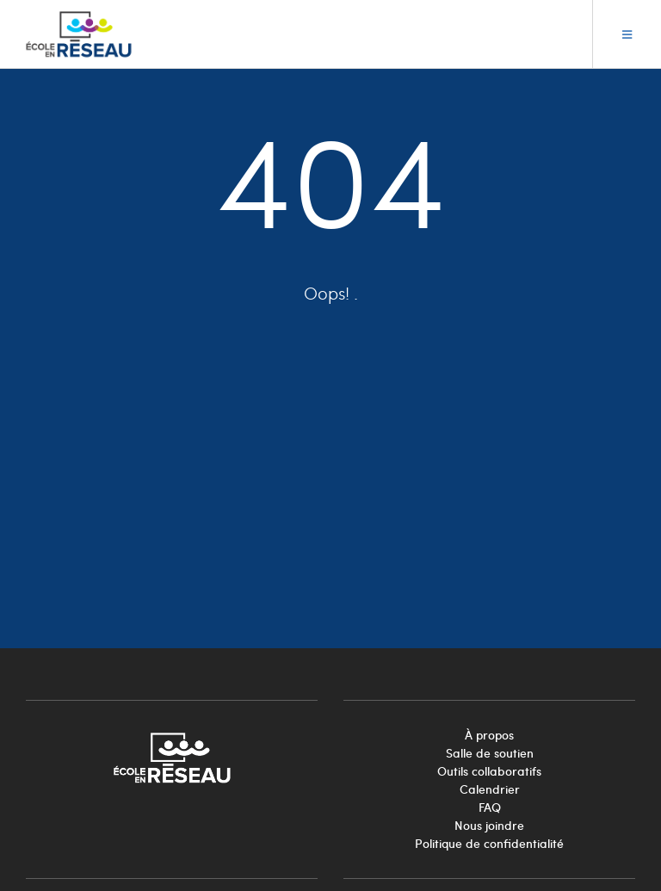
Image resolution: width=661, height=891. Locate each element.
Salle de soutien (490, 753)
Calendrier (490, 789)
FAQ (490, 807)
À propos (489, 735)
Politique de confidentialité (489, 843)
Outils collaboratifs (489, 771)
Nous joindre (489, 825)
